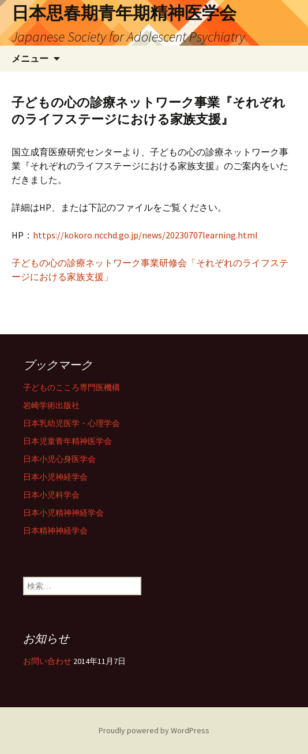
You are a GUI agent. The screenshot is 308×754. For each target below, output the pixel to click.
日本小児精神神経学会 (63, 512)
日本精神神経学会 (55, 530)
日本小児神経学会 (55, 477)
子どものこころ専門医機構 (71, 387)
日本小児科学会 (51, 495)
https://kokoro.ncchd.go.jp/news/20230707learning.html (145, 235)
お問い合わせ (47, 661)
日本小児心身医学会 (59, 459)
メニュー (30, 58)
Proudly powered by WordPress (154, 730)
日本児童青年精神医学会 (67, 441)
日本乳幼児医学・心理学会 (71, 423)
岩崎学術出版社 (51, 405)
